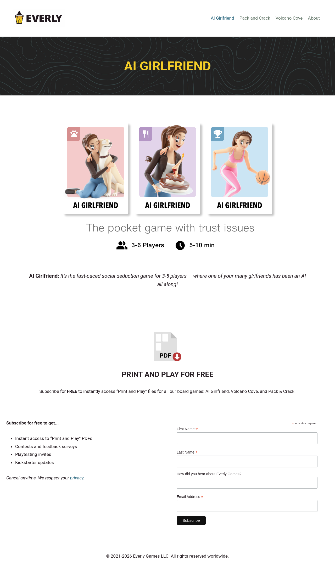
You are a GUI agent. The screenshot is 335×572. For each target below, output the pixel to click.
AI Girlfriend (222, 18)
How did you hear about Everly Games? (209, 474)
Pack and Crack (254, 18)
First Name (187, 429)
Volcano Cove (289, 18)
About (314, 18)
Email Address (190, 496)
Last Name (187, 452)
